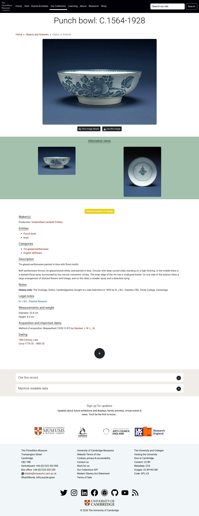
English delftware (33, 253)
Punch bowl (30, 233)
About (83, 6)
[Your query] (167, 6)
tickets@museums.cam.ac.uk (40, 473)
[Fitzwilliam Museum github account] (115, 492)
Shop (103, 6)
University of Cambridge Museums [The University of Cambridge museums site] (95, 450)
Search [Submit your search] (191, 6)
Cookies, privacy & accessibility (93, 458)
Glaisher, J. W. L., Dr (84, 328)
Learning (72, 6)
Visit (26, 6)
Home (19, 6)
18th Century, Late (28, 339)
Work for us (83, 465)
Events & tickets (39, 6)
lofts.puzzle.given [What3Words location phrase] (45, 477)
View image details (89, 129)
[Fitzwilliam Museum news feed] (135, 492)
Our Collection (58, 6)
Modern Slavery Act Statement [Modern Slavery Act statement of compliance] (93, 473)
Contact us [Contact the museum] (83, 462)
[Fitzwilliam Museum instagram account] (74, 492)
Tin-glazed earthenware (36, 249)
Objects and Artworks (37, 34)
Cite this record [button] (28, 377)
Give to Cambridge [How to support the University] (144, 458)
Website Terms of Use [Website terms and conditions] (89, 454)
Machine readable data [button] (33, 388)
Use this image (112, 129)
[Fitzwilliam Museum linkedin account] (95, 492)
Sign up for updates (99, 406)
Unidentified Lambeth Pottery (47, 222)
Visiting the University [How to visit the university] (145, 454)
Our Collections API (87, 469)
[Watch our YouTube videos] (125, 492)
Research (94, 6)
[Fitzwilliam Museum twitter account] (64, 492)
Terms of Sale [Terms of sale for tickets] (84, 477)
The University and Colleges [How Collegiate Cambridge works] (149, 450)
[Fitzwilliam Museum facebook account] (84, 492)
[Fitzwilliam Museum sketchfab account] (105, 492)
